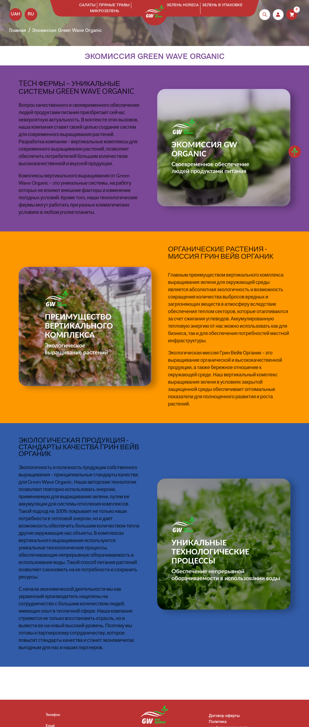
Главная (17, 30)
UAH (15, 14)
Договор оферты (224, 716)
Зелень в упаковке (222, 5)
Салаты (87, 5)
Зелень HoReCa (183, 5)
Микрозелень (104, 11)
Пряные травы (114, 5)
